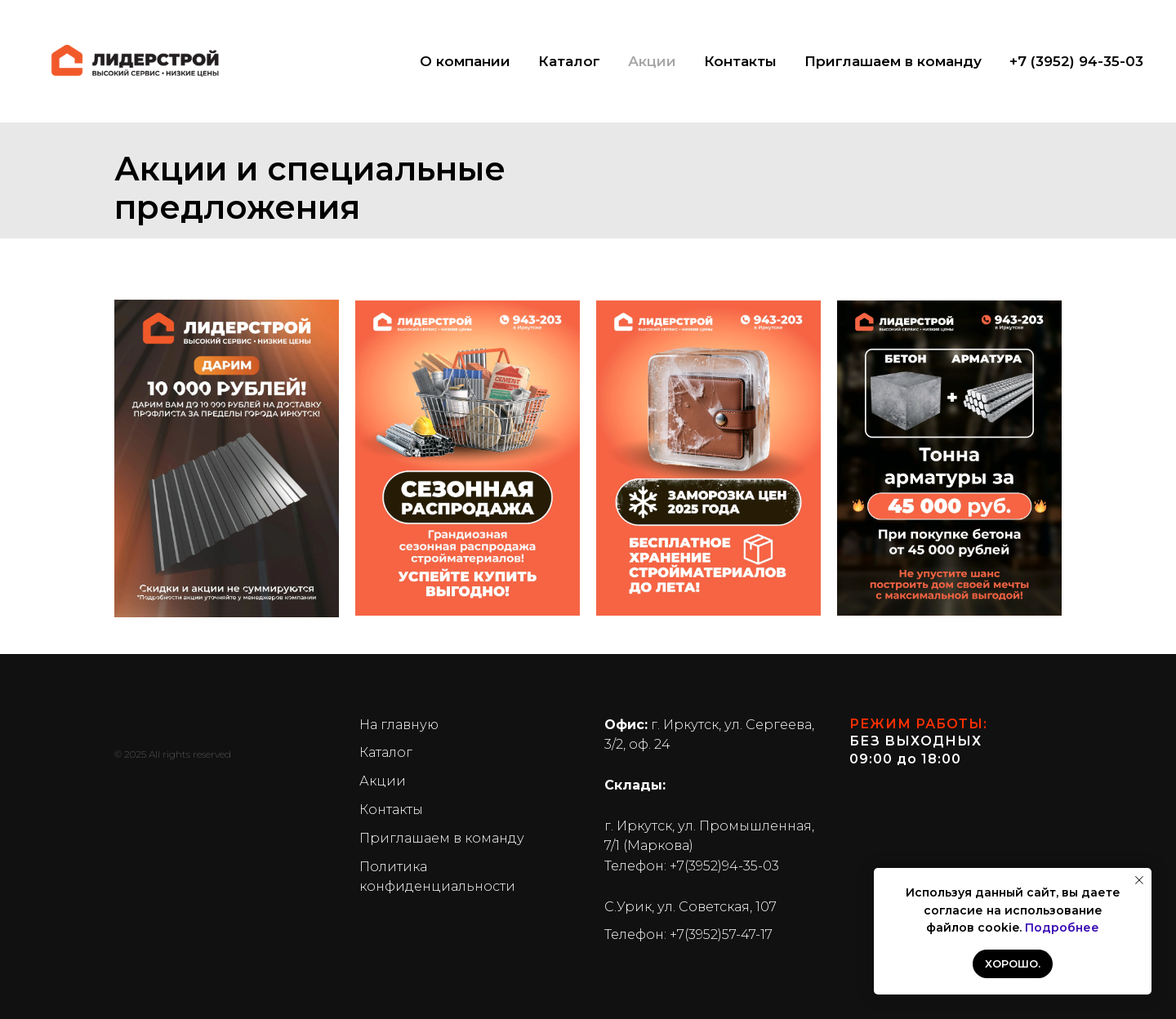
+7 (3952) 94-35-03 (1076, 61)
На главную (399, 724)
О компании (465, 61)
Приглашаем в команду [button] (893, 61)
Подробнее (1062, 927)
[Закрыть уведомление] (1139, 880)
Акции (652, 61)
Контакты (740, 61)
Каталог (569, 61)
